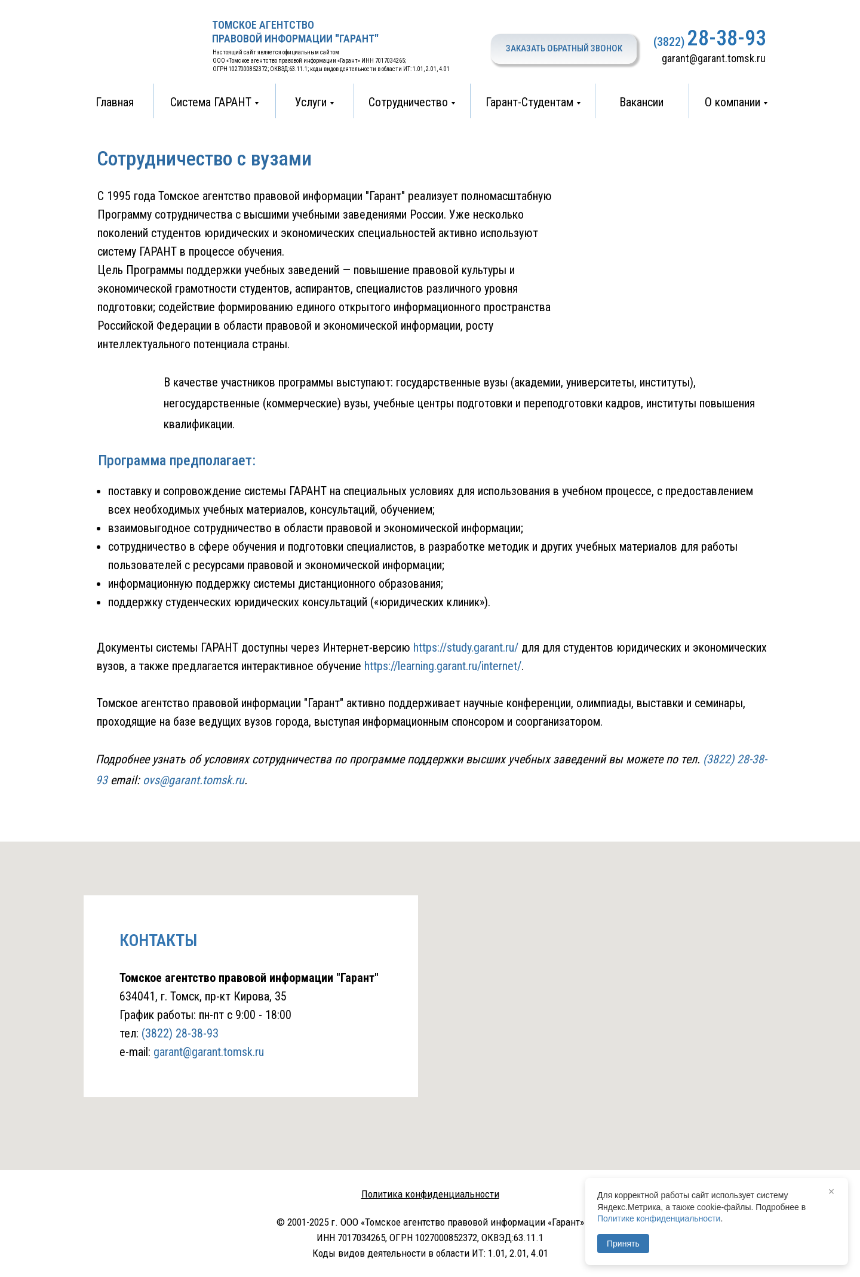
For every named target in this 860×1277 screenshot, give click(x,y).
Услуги (311, 102)
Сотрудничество (408, 102)
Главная (115, 102)
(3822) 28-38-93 (180, 1033)
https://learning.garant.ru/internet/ (442, 666)
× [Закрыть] (831, 1192)
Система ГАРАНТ (210, 102)
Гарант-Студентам (529, 102)
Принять (623, 1243)
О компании (732, 102)
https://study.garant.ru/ (465, 647)
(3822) (668, 42)
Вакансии (641, 102)
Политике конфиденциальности (658, 1218)
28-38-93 (726, 38)
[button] (564, 49)
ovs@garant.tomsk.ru (193, 780)
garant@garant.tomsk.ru (714, 58)
